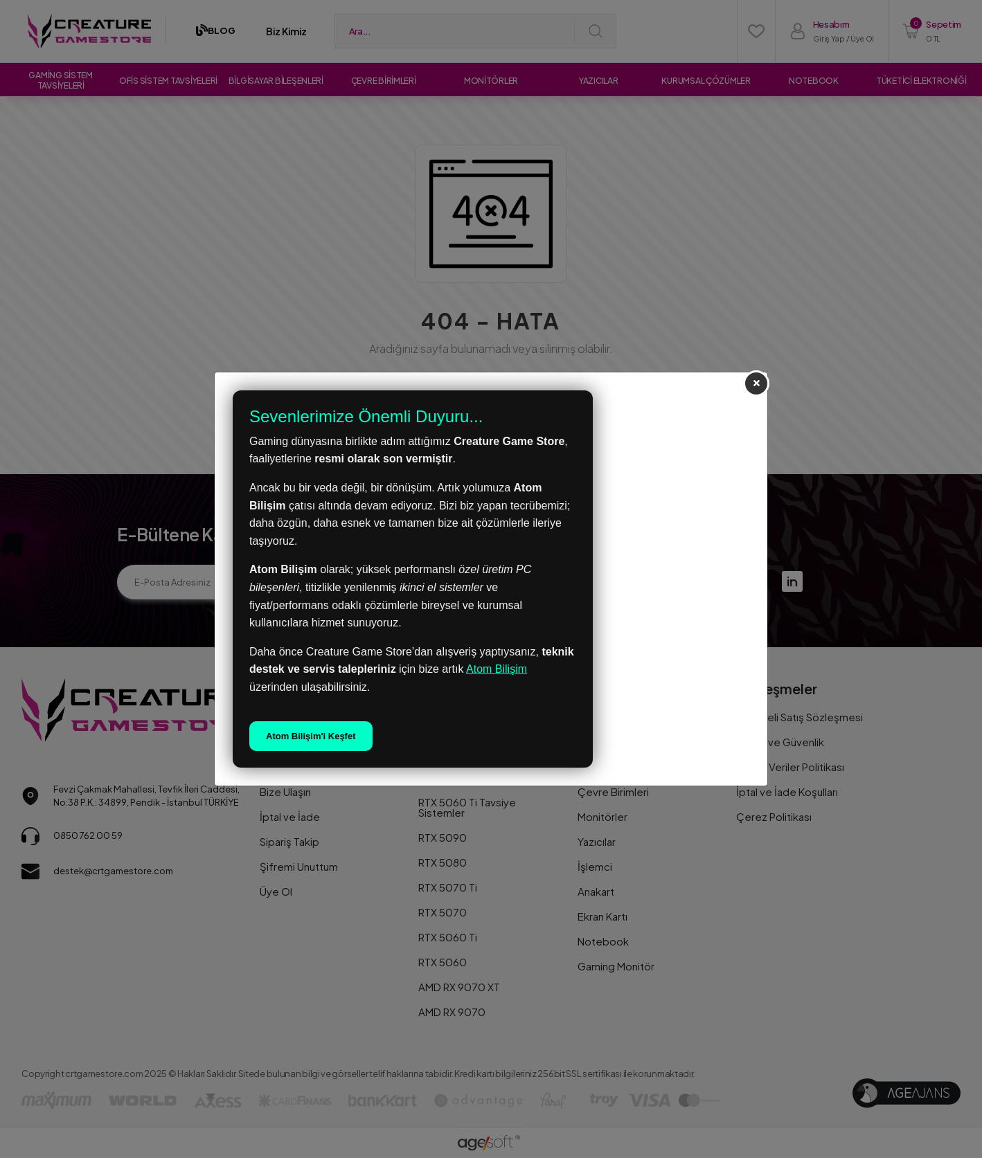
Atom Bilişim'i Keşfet (311, 736)
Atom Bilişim (496, 669)
